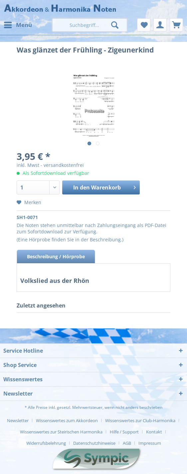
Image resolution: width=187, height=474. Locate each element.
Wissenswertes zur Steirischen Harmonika (61, 432)
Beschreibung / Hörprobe (56, 256)
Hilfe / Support (124, 432)
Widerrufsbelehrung (46, 443)
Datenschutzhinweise (94, 443)
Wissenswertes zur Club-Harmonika (140, 420)
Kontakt (154, 432)
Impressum (149, 443)
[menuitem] (17, 25)
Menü (18, 24)
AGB (127, 443)
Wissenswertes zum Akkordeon (67, 420)
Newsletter (18, 420)
